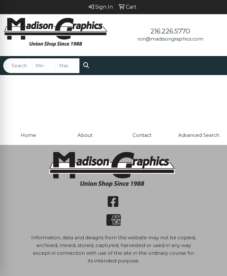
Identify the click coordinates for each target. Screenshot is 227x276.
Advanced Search (198, 135)
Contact (141, 135)
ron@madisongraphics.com (170, 39)
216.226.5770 (170, 31)
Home (28, 135)
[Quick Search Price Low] (44, 65)
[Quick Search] (17, 65)
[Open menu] (214, 65)
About (85, 135)
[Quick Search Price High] (68, 65)
